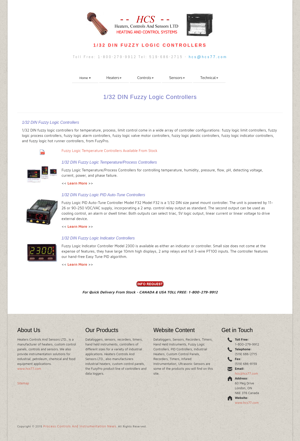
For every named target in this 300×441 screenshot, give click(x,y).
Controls (145, 77)
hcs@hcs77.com (208, 56)
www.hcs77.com (29, 368)
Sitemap (23, 383)
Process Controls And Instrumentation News (79, 426)
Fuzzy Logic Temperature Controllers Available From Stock (110, 151)
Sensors (177, 77)
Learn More (77, 183)
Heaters (114, 77)
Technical (209, 77)
